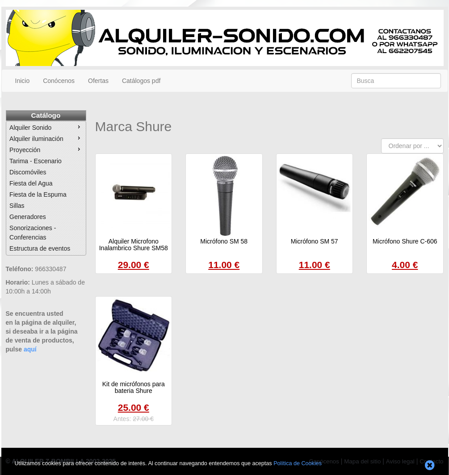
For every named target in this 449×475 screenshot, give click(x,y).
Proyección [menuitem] (45, 149)
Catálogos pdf (141, 80)
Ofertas (98, 80)
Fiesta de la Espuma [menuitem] (38, 194)
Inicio (22, 80)
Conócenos (59, 80)
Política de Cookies (297, 463)
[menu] (46, 188)
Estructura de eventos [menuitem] (39, 248)
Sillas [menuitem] (16, 205)
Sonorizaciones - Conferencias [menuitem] (32, 232)
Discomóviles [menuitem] (27, 172)
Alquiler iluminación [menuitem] (45, 138)
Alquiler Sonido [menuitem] (45, 127)
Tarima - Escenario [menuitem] (35, 161)
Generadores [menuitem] (27, 216)
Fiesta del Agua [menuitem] (31, 183)
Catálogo (46, 115)
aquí (30, 349)
